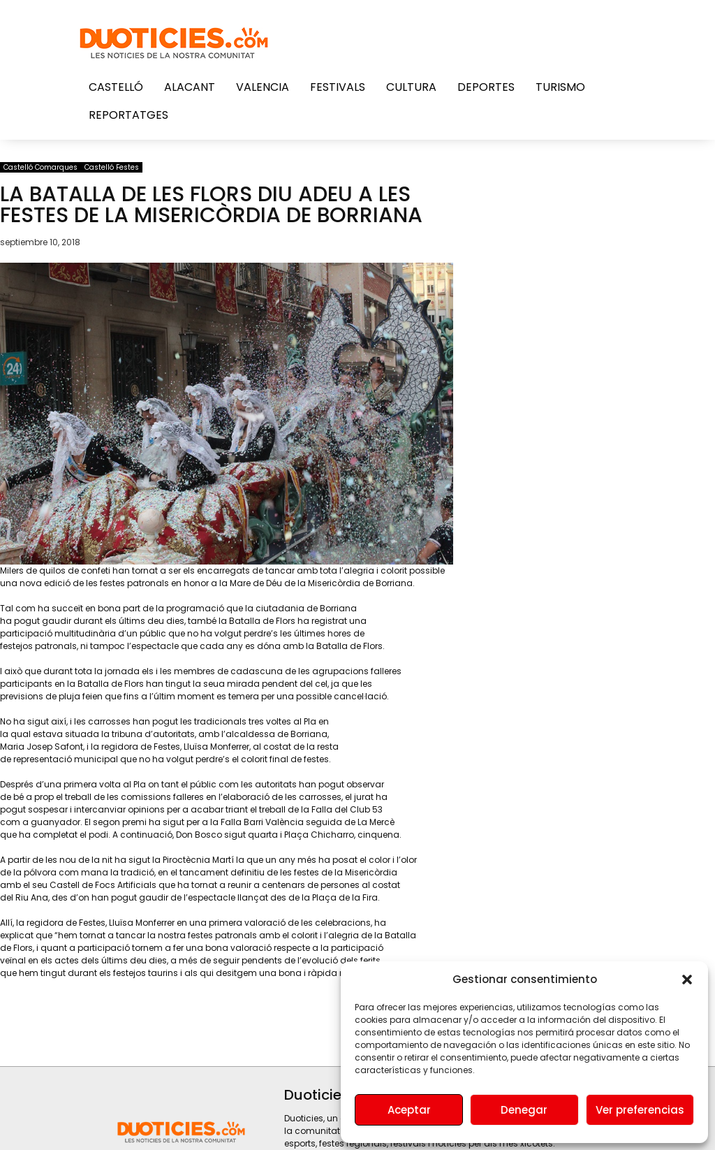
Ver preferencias (640, 1109)
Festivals (337, 87)
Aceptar (409, 1109)
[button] (687, 980)
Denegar (524, 1109)
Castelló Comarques (40, 167)
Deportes (486, 87)
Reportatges (128, 115)
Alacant (189, 87)
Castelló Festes (111, 167)
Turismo (560, 87)
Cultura (411, 87)
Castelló (116, 87)
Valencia (262, 87)
